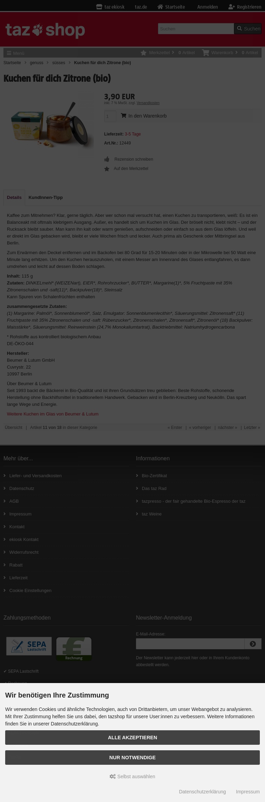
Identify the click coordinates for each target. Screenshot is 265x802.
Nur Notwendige (132, 757)
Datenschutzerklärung (202, 791)
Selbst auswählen (132, 776)
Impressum (248, 791)
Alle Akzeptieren (132, 737)
